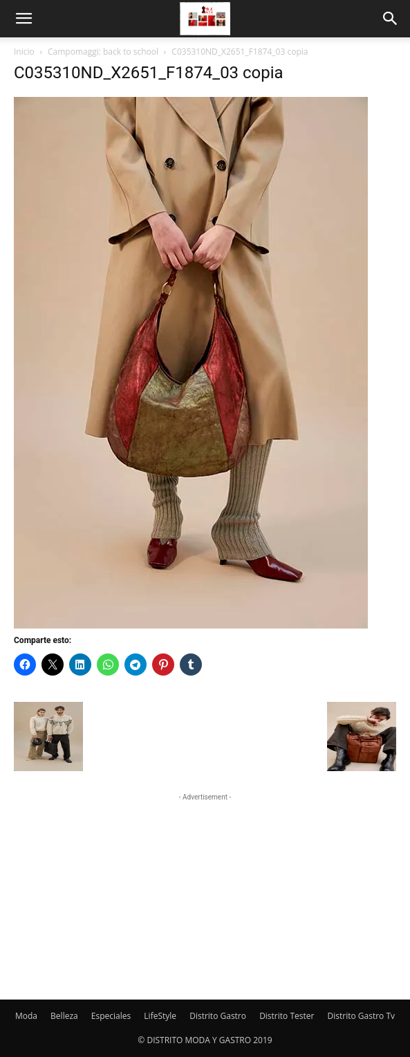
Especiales (111, 1016)
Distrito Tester (286, 1016)
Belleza (64, 1016)
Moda (26, 1016)
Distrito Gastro (217, 1016)
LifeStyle (160, 1016)
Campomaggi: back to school (103, 51)
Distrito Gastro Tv (361, 1016)
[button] (23, 18)
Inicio (24, 51)
